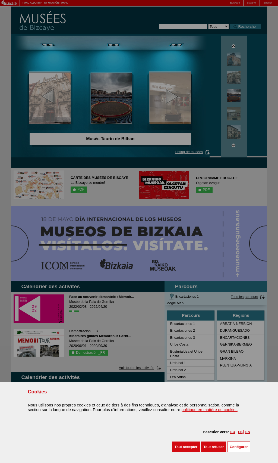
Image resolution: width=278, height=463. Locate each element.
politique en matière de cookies (209, 409)
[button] (186, 447)
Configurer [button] (239, 447)
